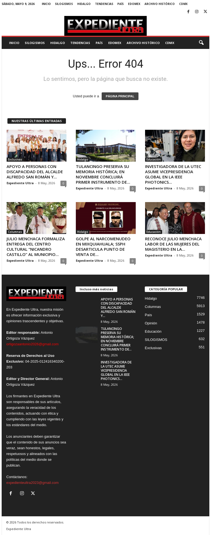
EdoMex (134, 4)
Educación (153, 159)
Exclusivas (15, 159)
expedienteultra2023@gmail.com (32, 483)
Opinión (151, 323)
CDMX (183, 4)
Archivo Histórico (160, 4)
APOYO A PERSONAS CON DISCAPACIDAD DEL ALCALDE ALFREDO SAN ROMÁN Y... (35, 172)
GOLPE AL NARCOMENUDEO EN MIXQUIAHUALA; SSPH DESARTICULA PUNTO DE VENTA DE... (103, 246)
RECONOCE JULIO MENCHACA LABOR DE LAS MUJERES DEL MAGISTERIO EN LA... (173, 244)
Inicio (46, 4)
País (120, 4)
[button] (201, 43)
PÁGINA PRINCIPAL (120, 96)
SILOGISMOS (64, 4)
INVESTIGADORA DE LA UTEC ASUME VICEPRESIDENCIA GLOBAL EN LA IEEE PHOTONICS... (173, 174)
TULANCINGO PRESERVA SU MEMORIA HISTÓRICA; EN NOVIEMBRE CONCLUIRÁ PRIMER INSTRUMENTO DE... (103, 174)
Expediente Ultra (20, 183)
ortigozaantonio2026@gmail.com (32, 344)
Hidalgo (84, 4)
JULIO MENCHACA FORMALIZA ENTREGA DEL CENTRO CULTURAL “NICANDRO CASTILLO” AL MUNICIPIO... (36, 246)
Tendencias (104, 4)
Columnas (15, 232)
